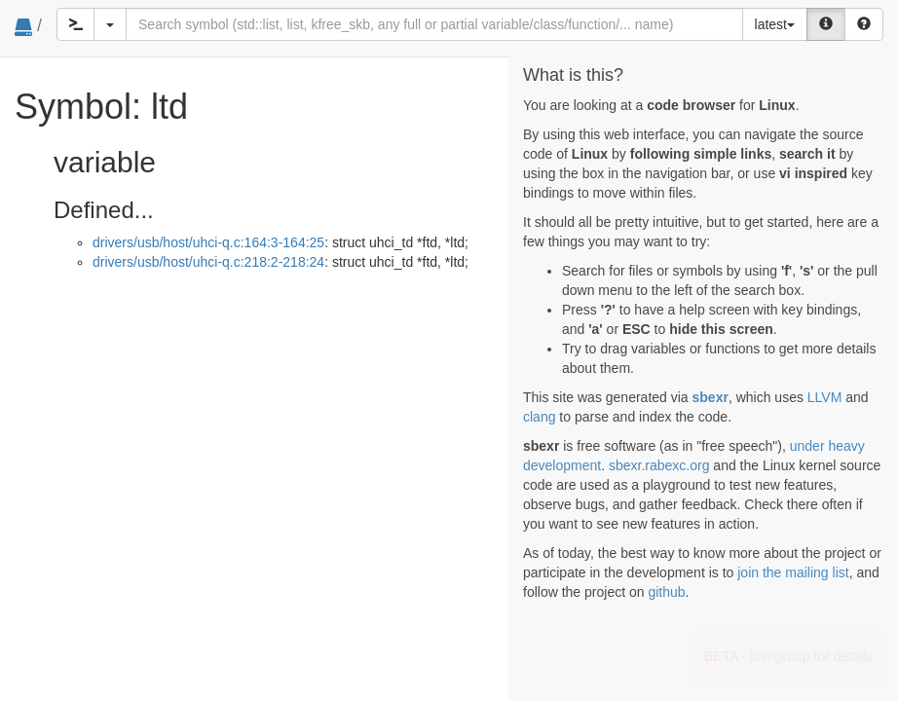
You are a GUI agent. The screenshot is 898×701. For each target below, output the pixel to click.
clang (539, 416)
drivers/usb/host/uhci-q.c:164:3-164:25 (208, 242)
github (666, 592)
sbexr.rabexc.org (659, 465)
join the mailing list (792, 572)
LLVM (824, 397)
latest (775, 24)
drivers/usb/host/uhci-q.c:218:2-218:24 (208, 262)
